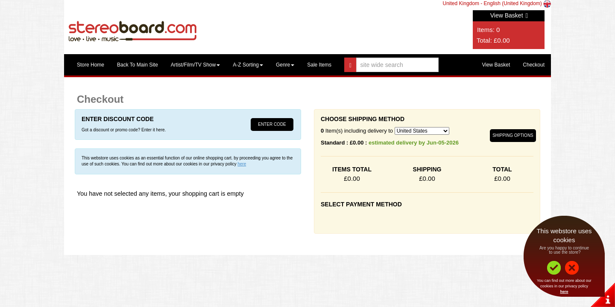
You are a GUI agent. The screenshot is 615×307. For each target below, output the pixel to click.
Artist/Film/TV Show (195, 65)
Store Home (90, 65)
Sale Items (319, 65)
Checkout (534, 65)
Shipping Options (512, 135)
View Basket (509, 15)
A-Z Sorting (248, 65)
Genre (285, 65)
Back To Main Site (137, 65)
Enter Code (272, 124)
